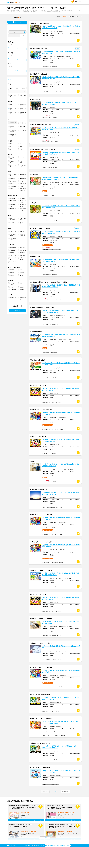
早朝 (11, 143)
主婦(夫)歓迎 (22, 252)
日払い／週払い (23, 96)
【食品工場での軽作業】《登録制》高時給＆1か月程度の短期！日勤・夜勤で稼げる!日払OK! (60, 574)
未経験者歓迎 (13, 247)
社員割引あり (23, 183)
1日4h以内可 (22, 157)
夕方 (21, 146)
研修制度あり (23, 174)
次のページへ (65, 791)
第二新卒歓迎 (13, 262)
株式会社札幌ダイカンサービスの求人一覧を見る (52, 299)
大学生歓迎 (12, 250)
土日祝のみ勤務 (13, 127)
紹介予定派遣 (13, 289)
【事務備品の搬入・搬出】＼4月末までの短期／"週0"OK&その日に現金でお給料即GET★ (61, 260)
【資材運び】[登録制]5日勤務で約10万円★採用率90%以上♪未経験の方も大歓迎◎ (61, 413)
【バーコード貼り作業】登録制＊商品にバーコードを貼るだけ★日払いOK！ (61, 647)
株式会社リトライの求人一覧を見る (49, 481)
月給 (23, 88)
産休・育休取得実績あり (23, 189)
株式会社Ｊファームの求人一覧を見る (50, 220)
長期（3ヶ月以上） (13, 113)
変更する (17, 48)
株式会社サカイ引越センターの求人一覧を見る (51, 249)
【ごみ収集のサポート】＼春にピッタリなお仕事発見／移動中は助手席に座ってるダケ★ (61, 52)
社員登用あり (23, 186)
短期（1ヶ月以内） (13, 109)
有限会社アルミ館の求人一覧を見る (49, 117)
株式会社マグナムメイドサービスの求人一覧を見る (52, 429)
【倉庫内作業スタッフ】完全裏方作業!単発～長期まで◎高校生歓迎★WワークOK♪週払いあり (61, 232)
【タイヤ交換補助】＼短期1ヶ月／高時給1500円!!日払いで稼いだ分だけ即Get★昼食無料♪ (60, 103)
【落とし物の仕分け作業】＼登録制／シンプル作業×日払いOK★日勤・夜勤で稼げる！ (61, 622)
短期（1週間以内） (23, 105)
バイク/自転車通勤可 (13, 235)
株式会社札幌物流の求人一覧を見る (49, 167)
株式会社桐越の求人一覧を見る (48, 195)
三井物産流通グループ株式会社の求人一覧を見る (52, 91)
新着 (70, 16)
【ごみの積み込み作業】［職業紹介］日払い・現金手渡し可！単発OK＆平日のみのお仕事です (61, 286)
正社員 (21, 283)
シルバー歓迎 (13, 255)
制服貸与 (12, 183)
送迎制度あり (23, 178)
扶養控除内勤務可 (13, 157)
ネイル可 (12, 275)
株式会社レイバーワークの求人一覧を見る (50, 711)
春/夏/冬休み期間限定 (23, 113)
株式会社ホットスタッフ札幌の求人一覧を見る (51, 402)
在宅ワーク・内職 (23, 161)
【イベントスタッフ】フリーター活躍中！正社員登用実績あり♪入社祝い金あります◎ (60, 128)
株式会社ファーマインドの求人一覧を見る (50, 41)
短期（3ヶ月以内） (23, 109)
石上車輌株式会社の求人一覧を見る (49, 377)
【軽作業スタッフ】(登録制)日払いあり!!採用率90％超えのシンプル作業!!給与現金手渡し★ (60, 153)
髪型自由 (22, 269)
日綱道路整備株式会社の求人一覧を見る (50, 352)
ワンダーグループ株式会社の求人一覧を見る (51, 324)
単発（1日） (12, 104)
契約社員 (12, 287)
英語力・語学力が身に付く (23, 235)
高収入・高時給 (13, 96)
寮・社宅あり (13, 181)
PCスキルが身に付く (13, 239)
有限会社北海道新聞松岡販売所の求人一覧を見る (52, 507)
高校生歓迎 (22, 247)
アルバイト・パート (13, 284)
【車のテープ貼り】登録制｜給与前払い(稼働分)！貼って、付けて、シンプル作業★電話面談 (60, 722)
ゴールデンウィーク (13, 298)
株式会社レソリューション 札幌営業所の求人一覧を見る (54, 735)
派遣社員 (22, 287)
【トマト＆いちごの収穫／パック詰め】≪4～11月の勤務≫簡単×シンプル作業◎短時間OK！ (61, 206)
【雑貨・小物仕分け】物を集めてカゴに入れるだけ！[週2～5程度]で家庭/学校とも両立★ (61, 78)
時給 (11, 88)
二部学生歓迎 (23, 250)
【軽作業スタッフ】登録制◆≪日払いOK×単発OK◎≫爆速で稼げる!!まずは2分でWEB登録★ (60, 311)
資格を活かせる (23, 223)
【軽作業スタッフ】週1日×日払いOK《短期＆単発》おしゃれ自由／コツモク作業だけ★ (60, 389)
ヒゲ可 (21, 275)
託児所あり (12, 188)
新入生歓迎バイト (23, 298)
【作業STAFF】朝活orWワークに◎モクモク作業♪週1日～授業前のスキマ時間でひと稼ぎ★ (61, 493)
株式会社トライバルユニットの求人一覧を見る (51, 586)
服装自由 (12, 272)
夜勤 (21, 149)
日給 (17, 88)
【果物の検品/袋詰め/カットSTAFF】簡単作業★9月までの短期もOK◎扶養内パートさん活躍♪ (61, 27)
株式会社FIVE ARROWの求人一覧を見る (50, 141)
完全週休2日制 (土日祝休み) (13, 135)
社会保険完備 (13, 186)
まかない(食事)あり (13, 175)
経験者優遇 (12, 222)
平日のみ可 (22, 126)
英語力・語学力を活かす (13, 219)
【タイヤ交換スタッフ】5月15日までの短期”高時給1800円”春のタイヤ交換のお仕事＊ (61, 364)
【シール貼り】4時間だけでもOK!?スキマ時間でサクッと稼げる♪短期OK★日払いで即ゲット (60, 698)
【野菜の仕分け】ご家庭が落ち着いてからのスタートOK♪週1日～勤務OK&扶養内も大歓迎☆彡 (60, 178)
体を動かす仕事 (13, 161)
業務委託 (22, 289)
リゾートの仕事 (13, 166)
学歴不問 (12, 252)
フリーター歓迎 (13, 258)
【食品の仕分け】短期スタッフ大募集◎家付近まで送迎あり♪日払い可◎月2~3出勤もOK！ (60, 465)
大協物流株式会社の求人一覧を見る (49, 274)
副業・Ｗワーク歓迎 (23, 258)
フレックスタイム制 (23, 131)
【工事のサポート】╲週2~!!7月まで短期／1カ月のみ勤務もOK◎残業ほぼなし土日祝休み (61, 335)
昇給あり (22, 181)
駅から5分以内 (13, 231)
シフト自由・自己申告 (13, 131)
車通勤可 (22, 231)
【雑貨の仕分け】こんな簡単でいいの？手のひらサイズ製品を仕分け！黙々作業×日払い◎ (61, 771)
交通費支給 (12, 178)
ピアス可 (22, 272)
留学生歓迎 (22, 255)
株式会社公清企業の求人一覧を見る (49, 66)
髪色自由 (12, 269)
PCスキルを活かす (23, 219)
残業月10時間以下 (23, 166)
